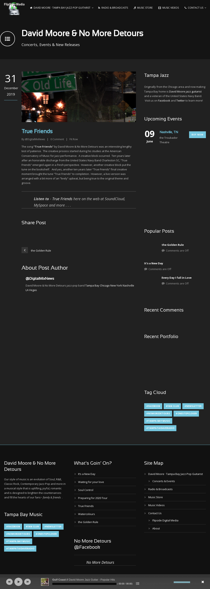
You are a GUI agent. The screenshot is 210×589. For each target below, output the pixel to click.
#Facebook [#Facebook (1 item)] (153, 406)
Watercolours (86, 514)
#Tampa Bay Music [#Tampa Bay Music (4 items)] (158, 420)
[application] (105, 582)
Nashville (128, 285)
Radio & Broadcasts (113, 7)
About (156, 528)
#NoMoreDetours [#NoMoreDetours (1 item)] (158, 413)
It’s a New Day (153, 263)
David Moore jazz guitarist (185, 91)
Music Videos (168, 7)
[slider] (84, 584)
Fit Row (74, 139)
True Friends (62, 198)
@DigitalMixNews (35, 139)
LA (27, 290)
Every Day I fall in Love (177, 277)
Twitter (180, 100)
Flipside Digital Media (165, 520)
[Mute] (171, 582)
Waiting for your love (91, 482)
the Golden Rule (173, 245)
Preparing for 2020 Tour (92, 498)
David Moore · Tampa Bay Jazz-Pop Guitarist (60, 7)
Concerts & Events (163, 481)
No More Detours (100, 562)
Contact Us (194, 7)
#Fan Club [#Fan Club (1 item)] (172, 406)
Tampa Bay (92, 285)
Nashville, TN (169, 132)
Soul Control (85, 490)
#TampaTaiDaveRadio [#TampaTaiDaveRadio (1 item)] (160, 428)
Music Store (143, 7)
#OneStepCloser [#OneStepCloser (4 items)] (186, 413)
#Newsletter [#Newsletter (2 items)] (193, 406)
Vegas (33, 290)
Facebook (164, 100)
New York (116, 285)
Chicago (105, 285)
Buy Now (197, 134)
